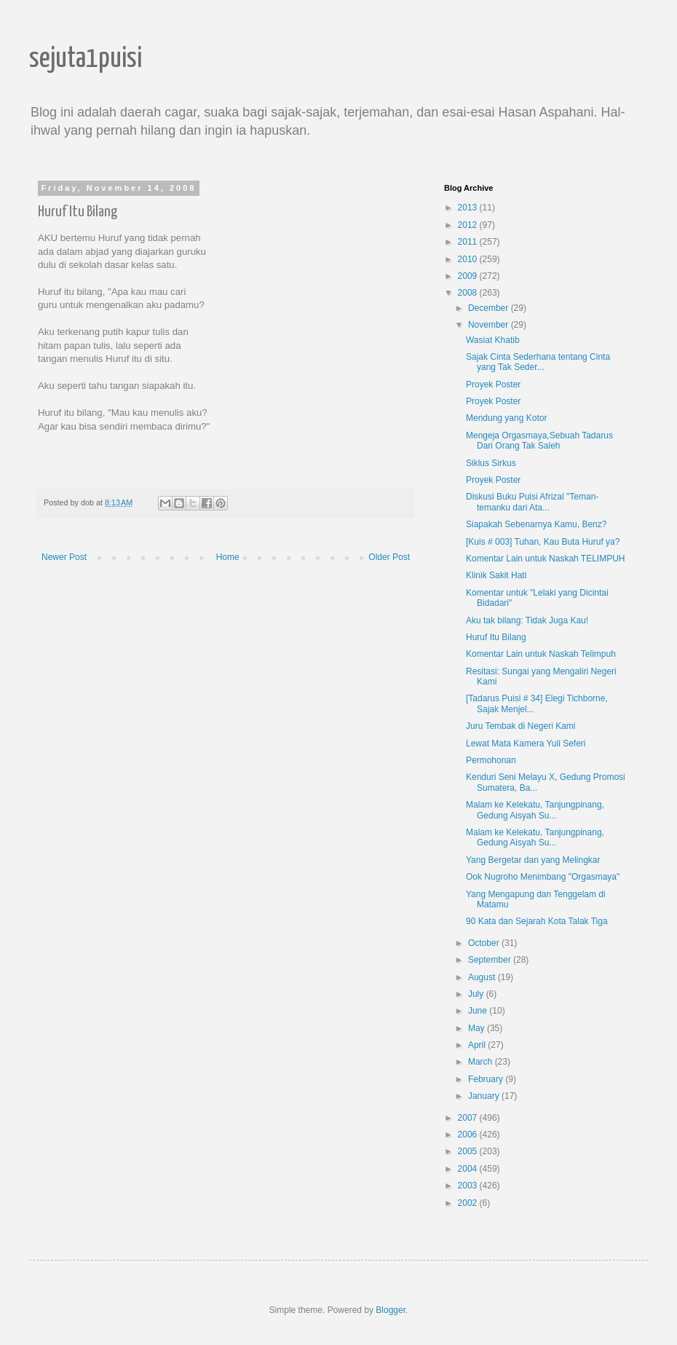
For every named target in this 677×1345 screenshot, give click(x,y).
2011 (469, 242)
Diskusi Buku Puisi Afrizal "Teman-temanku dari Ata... (532, 502)
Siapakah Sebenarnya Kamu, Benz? (536, 524)
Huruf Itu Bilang (496, 637)
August (483, 977)
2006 (469, 1134)
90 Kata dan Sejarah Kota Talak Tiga (537, 921)
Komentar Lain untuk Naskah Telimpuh (541, 654)
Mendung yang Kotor (506, 418)
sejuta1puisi (85, 59)
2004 (469, 1169)
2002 (469, 1203)
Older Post (389, 557)
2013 (469, 207)
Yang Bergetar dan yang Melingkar (533, 860)
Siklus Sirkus (491, 463)
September (490, 960)
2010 (469, 259)
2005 (469, 1151)
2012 (469, 225)
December (489, 308)
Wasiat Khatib (493, 340)
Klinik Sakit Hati (496, 575)
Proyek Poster (493, 384)
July (477, 994)
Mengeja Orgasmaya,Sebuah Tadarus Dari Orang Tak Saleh (539, 440)
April (478, 1045)
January (485, 1096)
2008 (469, 293)
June (478, 1011)
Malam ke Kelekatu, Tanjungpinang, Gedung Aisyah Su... (535, 810)
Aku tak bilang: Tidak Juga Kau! (527, 620)
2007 (469, 1118)
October (485, 943)
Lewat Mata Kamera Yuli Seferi (526, 743)
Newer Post (64, 557)
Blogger (390, 1310)
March (481, 1062)
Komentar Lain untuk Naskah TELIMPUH (545, 558)
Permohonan (491, 760)
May (477, 1028)
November (489, 325)
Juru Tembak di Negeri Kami (521, 726)
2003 (469, 1185)
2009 (469, 276)
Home (227, 557)
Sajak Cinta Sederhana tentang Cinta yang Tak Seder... (538, 362)
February (486, 1079)
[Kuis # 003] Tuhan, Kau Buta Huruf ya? (542, 542)
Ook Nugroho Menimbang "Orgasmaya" (542, 877)
